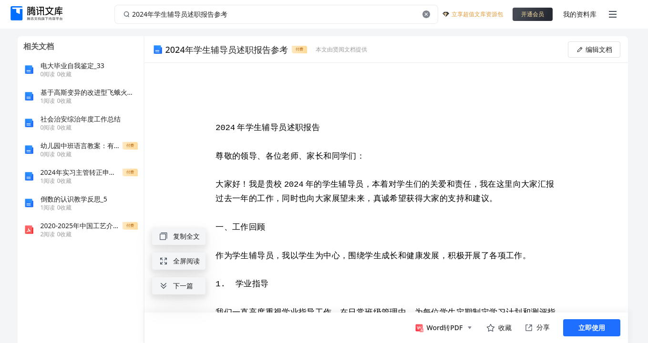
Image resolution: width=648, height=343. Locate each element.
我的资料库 (580, 14)
